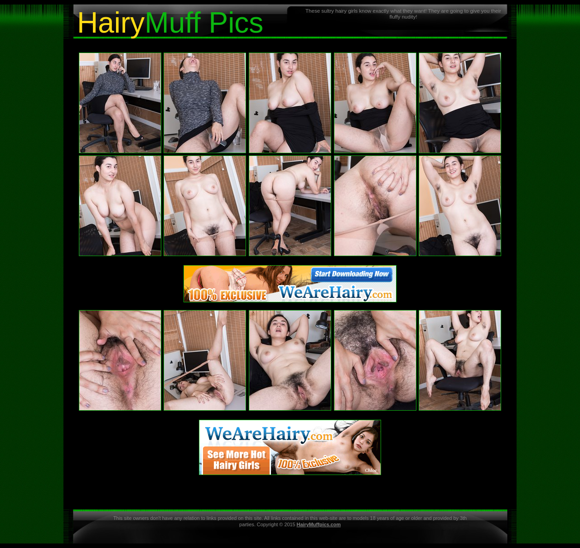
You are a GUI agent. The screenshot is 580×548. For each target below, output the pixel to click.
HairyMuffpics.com (319, 524)
